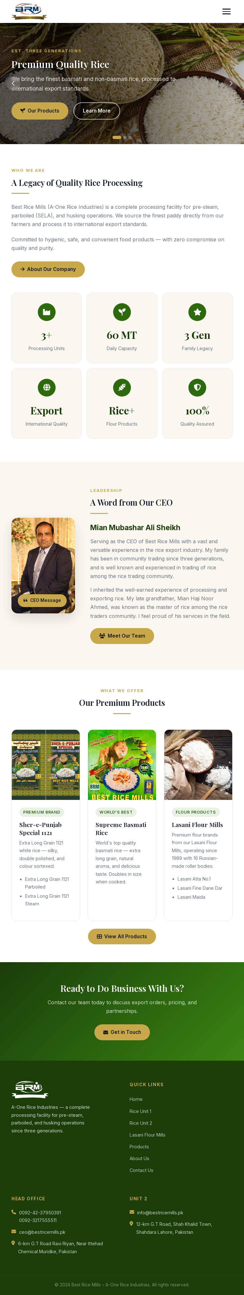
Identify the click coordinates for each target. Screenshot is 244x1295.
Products (139, 1146)
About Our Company (48, 269)
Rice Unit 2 (141, 1123)
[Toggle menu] (226, 11)
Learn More (97, 111)
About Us (139, 1158)
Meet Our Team (122, 636)
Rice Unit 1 (140, 1111)
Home (136, 1099)
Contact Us (141, 1170)
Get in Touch (122, 1032)
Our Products (39, 111)
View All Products (122, 936)
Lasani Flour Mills (148, 1135)
